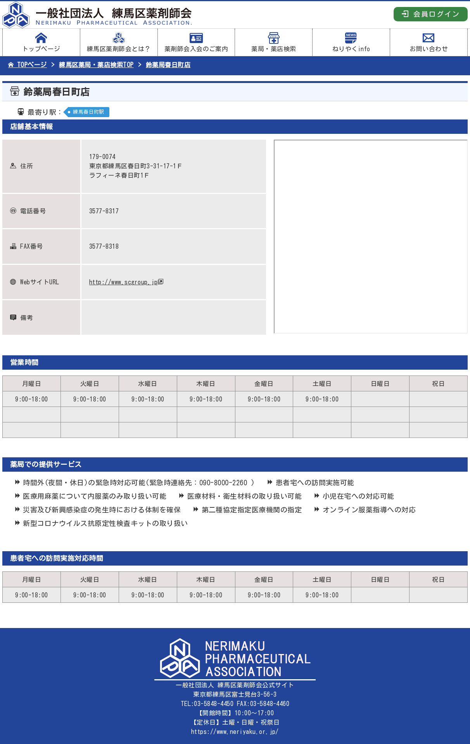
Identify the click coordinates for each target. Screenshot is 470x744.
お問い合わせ (428, 42)
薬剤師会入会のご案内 (196, 42)
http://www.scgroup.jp (123, 282)
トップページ (41, 42)
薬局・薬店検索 (273, 42)
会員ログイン (430, 13)
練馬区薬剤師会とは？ (118, 42)
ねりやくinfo (351, 42)
